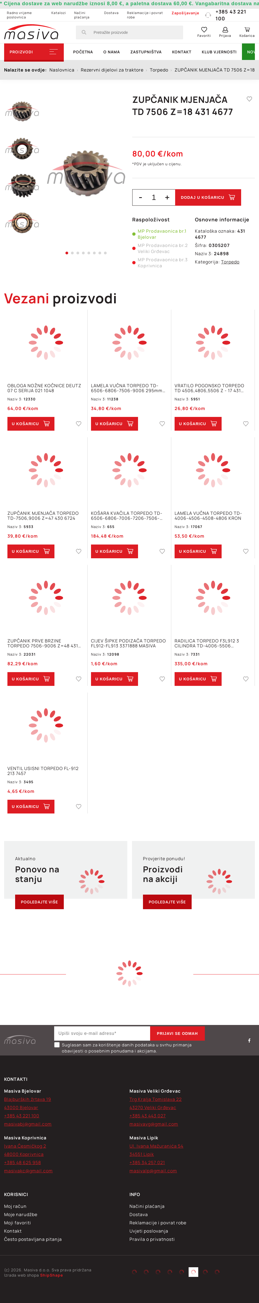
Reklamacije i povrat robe (145, 15)
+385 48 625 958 (22, 1162)
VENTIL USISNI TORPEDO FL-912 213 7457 (43, 771)
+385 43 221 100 (226, 15)
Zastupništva (146, 51)
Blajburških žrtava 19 (27, 1099)
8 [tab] (105, 253)
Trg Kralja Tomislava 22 (156, 1099)
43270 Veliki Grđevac (153, 1107)
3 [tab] (77, 253)
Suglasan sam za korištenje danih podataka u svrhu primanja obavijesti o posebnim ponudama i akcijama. (123, 1048)
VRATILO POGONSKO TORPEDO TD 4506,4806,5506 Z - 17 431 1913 (209, 388)
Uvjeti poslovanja (149, 1231)
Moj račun (15, 1206)
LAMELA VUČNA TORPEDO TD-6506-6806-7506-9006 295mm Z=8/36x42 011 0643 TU (126, 388)
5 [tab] (88, 253)
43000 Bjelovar (21, 1107)
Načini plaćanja (82, 15)
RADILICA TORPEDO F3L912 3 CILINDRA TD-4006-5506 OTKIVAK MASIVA (207, 643)
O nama (111, 51)
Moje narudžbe (20, 1214)
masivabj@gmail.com (28, 1124)
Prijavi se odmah (177, 1033)
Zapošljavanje (185, 12)
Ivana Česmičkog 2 (25, 1146)
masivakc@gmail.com (28, 1171)
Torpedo (230, 262)
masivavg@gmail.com (154, 1124)
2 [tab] (72, 253)
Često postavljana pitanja (33, 1239)
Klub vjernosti (219, 51)
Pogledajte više (39, 902)
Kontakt (181, 51)
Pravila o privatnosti (152, 1239)
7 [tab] (99, 253)
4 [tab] (83, 253)
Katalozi (58, 12)
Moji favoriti (17, 1223)
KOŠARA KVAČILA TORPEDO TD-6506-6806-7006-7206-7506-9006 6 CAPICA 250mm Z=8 (126, 516)
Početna (83, 51)
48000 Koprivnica (24, 1154)
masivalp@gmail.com (153, 1171)
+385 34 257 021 (147, 1162)
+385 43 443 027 (148, 1116)
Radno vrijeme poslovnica (19, 15)
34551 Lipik (142, 1154)
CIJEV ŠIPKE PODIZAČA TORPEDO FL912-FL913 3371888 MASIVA (128, 643)
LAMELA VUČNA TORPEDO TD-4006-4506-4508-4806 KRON (208, 516)
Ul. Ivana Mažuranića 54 (156, 1146)
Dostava (111, 12)
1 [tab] (66, 253)
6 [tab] (94, 253)
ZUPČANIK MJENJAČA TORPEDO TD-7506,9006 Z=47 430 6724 (43, 516)
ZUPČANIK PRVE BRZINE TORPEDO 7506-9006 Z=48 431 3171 (42, 643)
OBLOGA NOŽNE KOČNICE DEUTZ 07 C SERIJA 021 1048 (44, 388)
